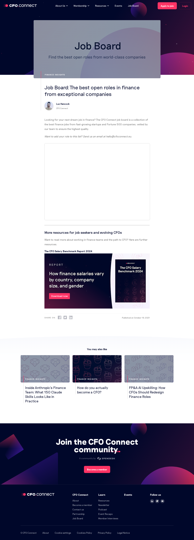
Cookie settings (63, 532)
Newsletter (103, 505)
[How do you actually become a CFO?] (97, 374)
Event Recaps (105, 514)
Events (118, 6)
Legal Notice (123, 532)
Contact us (78, 509)
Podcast (102, 509)
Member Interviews (108, 518)
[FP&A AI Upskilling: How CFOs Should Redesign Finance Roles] (149, 377)
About (75, 500)
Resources (103, 500)
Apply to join (167, 5)
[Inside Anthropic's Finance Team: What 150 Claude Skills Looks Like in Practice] (45, 379)
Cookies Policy (84, 532)
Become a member (97, 469)
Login (185, 5)
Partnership (78, 514)
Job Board (133, 6)
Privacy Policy (104, 532)
